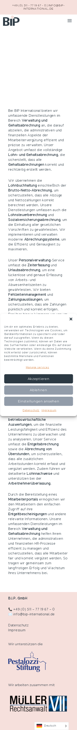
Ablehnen (38, 390)
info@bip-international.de (34, 614)
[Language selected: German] (51, 726)
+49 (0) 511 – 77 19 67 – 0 (34, 609)
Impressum (48, 410)
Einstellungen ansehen (38, 401)
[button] (71, 319)
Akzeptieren (38, 379)
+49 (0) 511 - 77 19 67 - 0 (29, 5)
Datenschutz (31, 410)
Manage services (37, 367)
